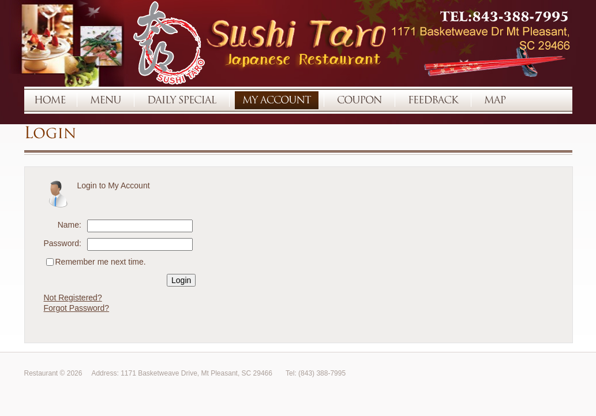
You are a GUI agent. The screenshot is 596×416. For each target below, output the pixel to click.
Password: (62, 243)
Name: (69, 224)
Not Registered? (73, 297)
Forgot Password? (77, 308)
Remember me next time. (100, 261)
